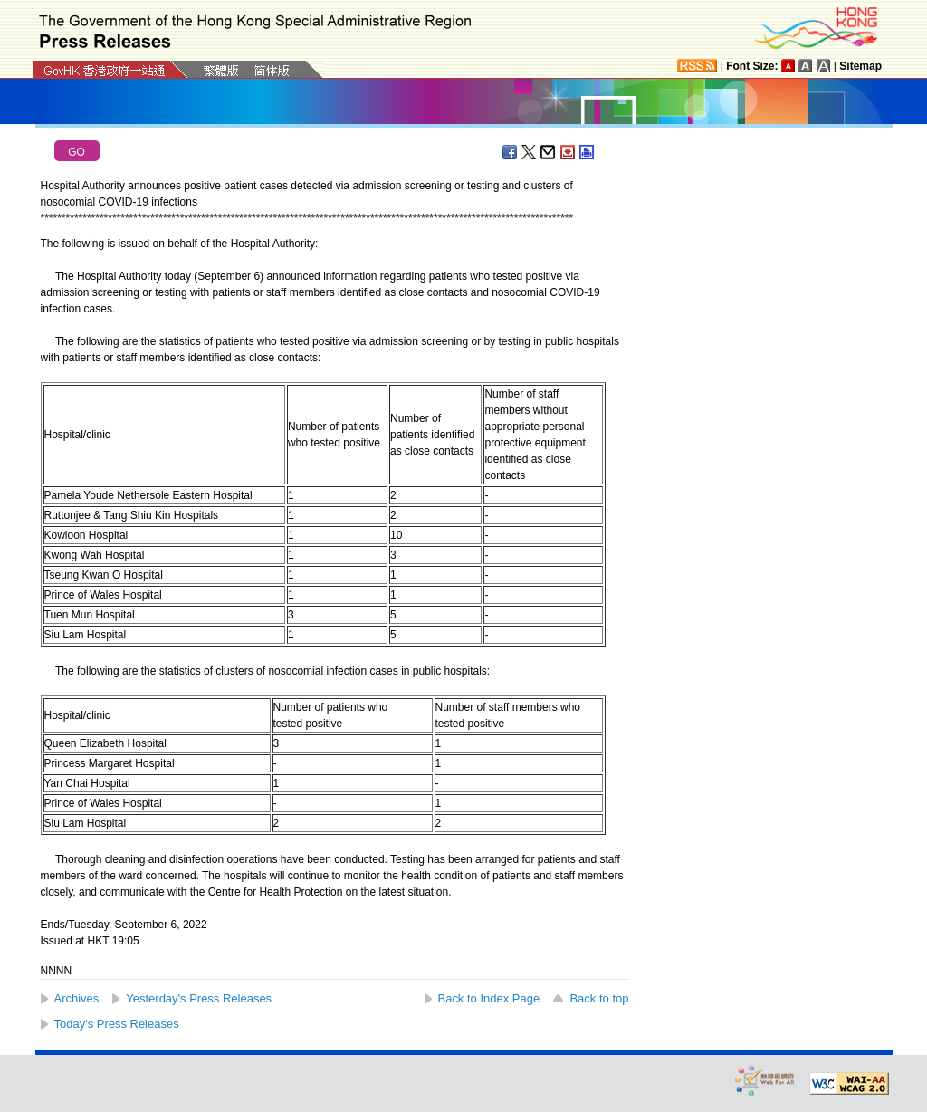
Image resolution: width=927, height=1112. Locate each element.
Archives (77, 998)
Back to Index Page (489, 998)
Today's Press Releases (116, 1024)
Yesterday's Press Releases (199, 998)
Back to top (598, 998)
